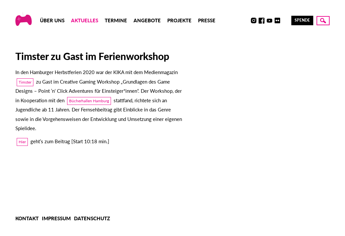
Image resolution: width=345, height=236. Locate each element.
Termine (116, 20)
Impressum (56, 218)
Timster (25, 82)
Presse (206, 20)
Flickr (277, 21)
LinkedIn (285, 21)
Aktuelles (84, 20)
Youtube (269, 21)
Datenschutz (92, 218)
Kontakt (27, 218)
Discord (246, 21)
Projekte (179, 20)
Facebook (261, 21)
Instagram (254, 21)
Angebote (147, 20)
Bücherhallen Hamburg (89, 100)
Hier (22, 141)
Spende (302, 20)
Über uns (52, 20)
